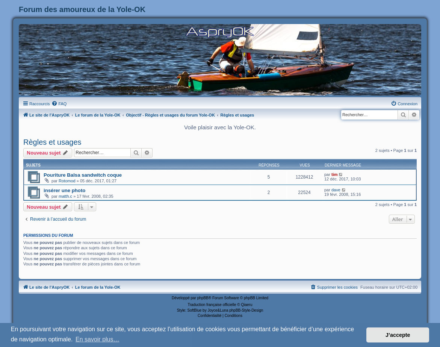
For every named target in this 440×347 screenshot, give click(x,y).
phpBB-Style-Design (246, 310)
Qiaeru (246, 305)
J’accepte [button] (398, 335)
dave (335, 190)
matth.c (65, 196)
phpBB (203, 298)
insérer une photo (64, 190)
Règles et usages (52, 142)
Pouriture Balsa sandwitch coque (83, 175)
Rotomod (67, 181)
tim (334, 174)
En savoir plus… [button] (97, 339)
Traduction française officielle (212, 305)
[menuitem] (59, 103)
